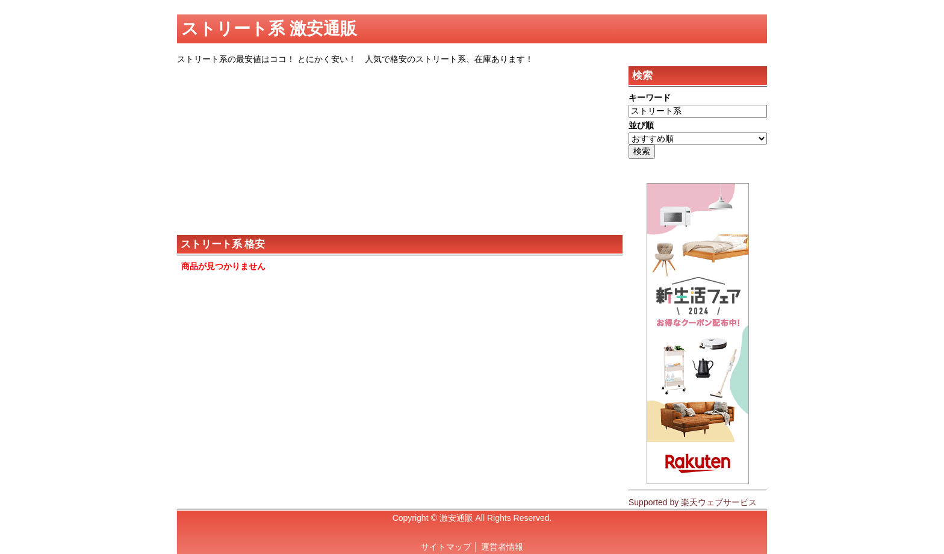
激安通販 (456, 518)
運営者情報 (502, 547)
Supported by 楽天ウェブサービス (693, 502)
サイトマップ (446, 547)
